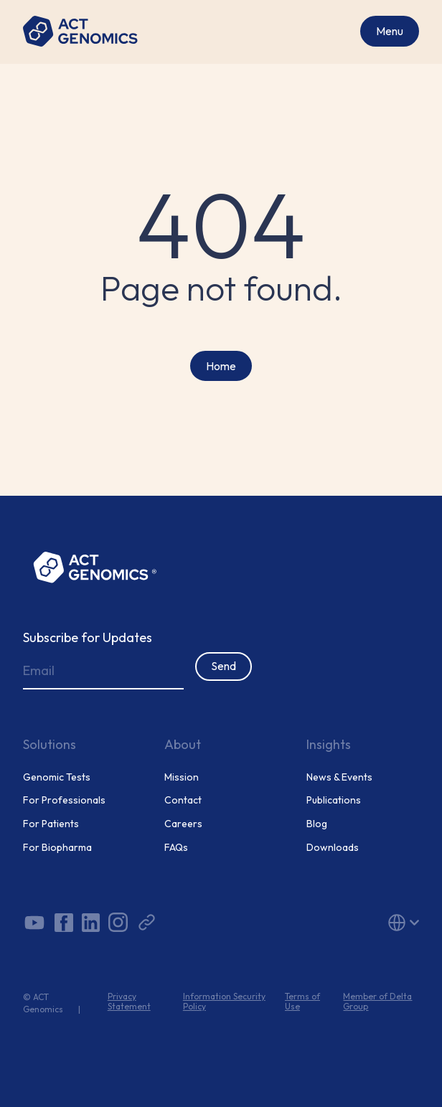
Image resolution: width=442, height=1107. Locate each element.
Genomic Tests (56, 777)
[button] (357, 922)
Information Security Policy (224, 1001)
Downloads (332, 848)
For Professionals (64, 800)
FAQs (176, 848)
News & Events (339, 777)
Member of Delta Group (377, 1001)
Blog (316, 824)
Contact (183, 800)
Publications (333, 800)
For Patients (51, 824)
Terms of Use (302, 1001)
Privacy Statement (129, 1001)
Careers (183, 824)
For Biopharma (57, 848)
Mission (181, 777)
